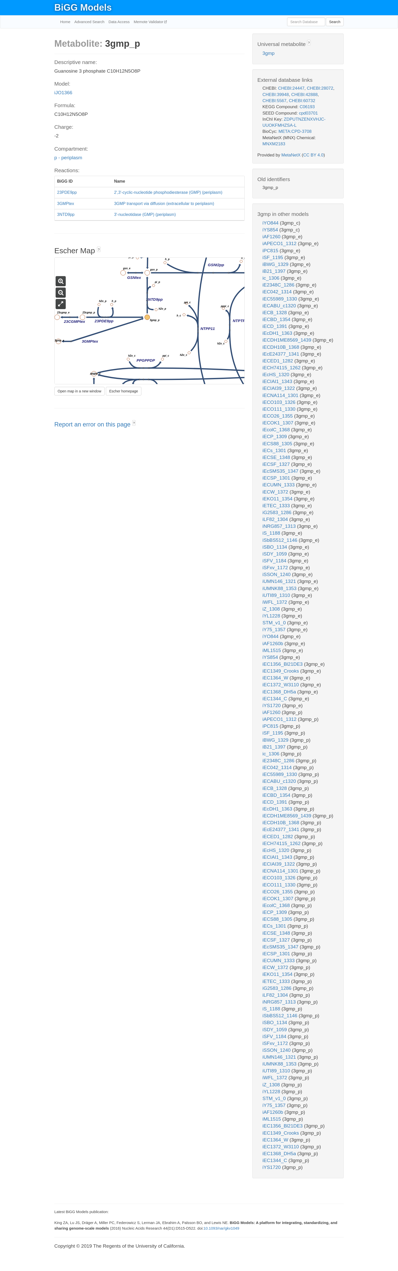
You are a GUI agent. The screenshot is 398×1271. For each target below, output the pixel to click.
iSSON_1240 (277, 574)
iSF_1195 (273, 257)
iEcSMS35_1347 (281, 471)
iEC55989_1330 (280, 298)
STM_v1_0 (274, 622)
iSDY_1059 (275, 554)
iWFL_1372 (275, 602)
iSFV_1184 (275, 560)
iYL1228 (271, 615)
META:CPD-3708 (294, 131)
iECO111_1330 (279, 409)
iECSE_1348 (276, 457)
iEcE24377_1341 (281, 354)
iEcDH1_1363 (278, 333)
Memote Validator (149, 22)
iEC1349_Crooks (281, 671)
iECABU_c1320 (279, 305)
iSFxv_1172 (275, 567)
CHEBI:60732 (302, 100)
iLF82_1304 (275, 519)
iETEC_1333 (276, 505)
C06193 (307, 106)
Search (334, 22)
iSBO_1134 (275, 547)
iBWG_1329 (276, 264)
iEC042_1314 (277, 291)
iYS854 (270, 229)
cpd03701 (308, 113)
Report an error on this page (93, 424)
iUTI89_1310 (276, 595)
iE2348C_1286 (279, 285)
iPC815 (271, 250)
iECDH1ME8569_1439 (287, 340)
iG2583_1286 (277, 512)
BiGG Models (83, 7)
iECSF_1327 (276, 464)
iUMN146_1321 (279, 581)
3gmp (268, 53)
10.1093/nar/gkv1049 (221, 1228)
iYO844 (271, 223)
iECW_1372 (276, 492)
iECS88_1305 (278, 443)
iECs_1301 (274, 450)
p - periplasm (68, 157)
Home (65, 22)
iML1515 (272, 650)
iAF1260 (272, 236)
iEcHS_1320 (276, 374)
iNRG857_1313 (279, 526)
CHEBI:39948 (275, 94)
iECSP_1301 (276, 478)
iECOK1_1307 (278, 422)
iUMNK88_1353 (280, 588)
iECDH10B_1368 (281, 347)
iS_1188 (271, 533)
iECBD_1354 (277, 319)
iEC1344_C (275, 698)
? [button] (99, 249)
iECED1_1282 (278, 360)
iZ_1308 (271, 609)
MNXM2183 (273, 143)
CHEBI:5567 (274, 100)
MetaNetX (291, 155)
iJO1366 (63, 92)
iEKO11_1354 (278, 498)
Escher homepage (123, 391)
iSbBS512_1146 (280, 540)
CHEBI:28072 (320, 88)
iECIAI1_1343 (278, 381)
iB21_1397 (274, 271)
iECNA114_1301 (281, 395)
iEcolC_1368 (276, 429)
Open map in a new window (79, 391)
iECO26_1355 (278, 416)
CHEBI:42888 (304, 94)
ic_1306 (271, 278)
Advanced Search (89, 22)
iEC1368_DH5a (279, 691)
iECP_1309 (275, 436)
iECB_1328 (275, 312)
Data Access (118, 22)
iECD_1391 (275, 326)
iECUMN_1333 (279, 484)
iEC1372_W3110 (281, 684)
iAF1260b (273, 643)
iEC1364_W (276, 677)
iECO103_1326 (279, 402)
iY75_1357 (274, 629)
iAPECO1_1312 (280, 243)
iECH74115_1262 (282, 367)
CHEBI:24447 (291, 88)
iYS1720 (272, 705)
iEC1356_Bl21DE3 (283, 664)
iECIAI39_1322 (279, 388)
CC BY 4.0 (313, 155)
